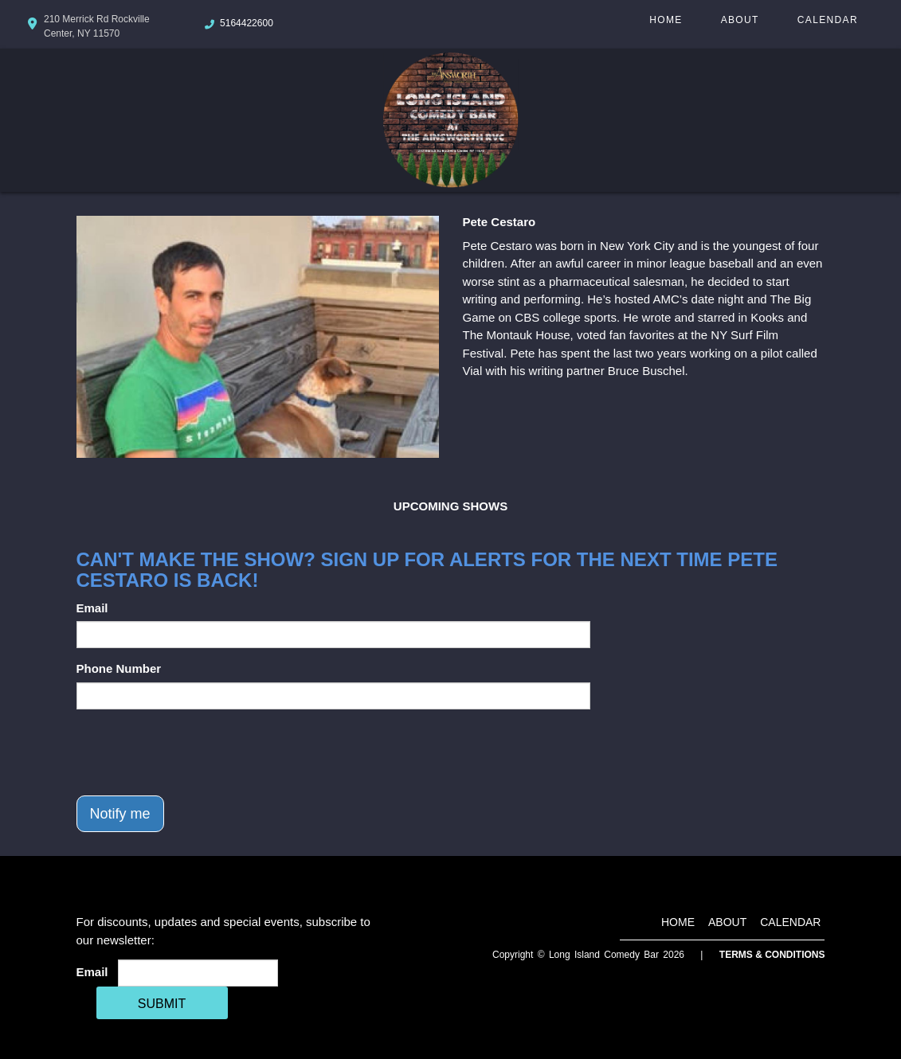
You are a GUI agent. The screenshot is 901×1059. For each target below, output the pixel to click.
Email (92, 608)
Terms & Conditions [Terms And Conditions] (772, 954)
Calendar (827, 19)
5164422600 (246, 23)
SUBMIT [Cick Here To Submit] (162, 1003)
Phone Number (119, 668)
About (740, 19)
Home (665, 19)
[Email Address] (198, 973)
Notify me (120, 814)
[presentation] (197, 752)
